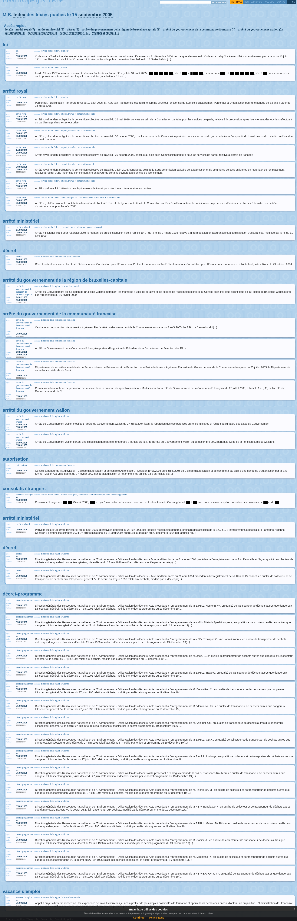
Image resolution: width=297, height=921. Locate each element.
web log (269, 2)
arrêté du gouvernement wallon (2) (260, 29)
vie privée (236, 2)
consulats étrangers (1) (42, 32)
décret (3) (73, 29)
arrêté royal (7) (25, 29)
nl (293, 2)
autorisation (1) (15, 32)
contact (282, 2)
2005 (108, 14)
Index (19, 14)
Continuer (139, 917)
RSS (246, 2)
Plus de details (156, 917)
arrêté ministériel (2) (51, 29)
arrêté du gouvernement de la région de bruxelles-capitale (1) (121, 29)
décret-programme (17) (75, 32)
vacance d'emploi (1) (105, 32)
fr (290, 2)
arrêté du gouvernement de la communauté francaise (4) (199, 29)
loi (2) (9, 29)
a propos (256, 2)
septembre (89, 14)
